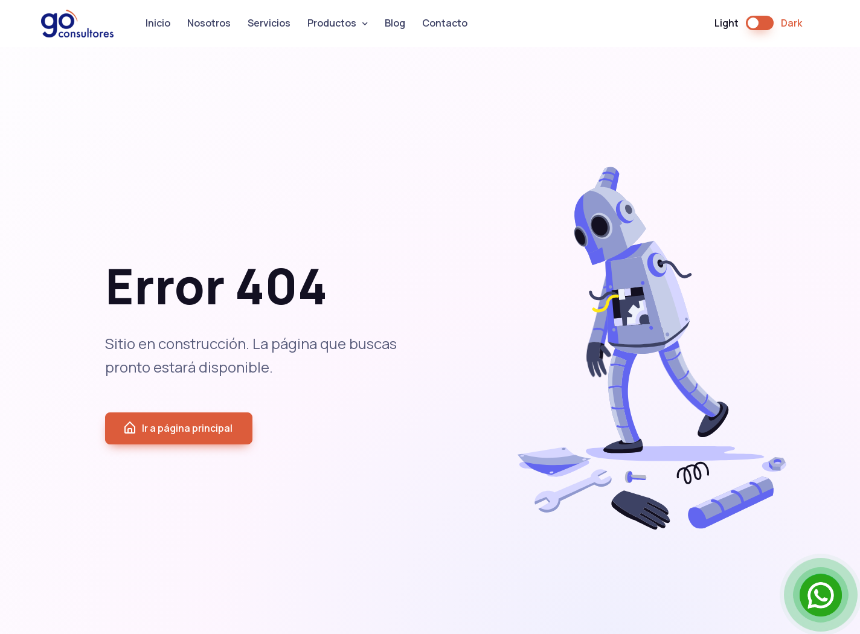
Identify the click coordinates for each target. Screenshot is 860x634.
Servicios (269, 23)
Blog (395, 23)
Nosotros (209, 23)
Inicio (158, 23)
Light (726, 23)
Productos (331, 23)
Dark (791, 23)
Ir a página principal (178, 428)
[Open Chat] (821, 595)
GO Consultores (77, 23)
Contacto (444, 23)
